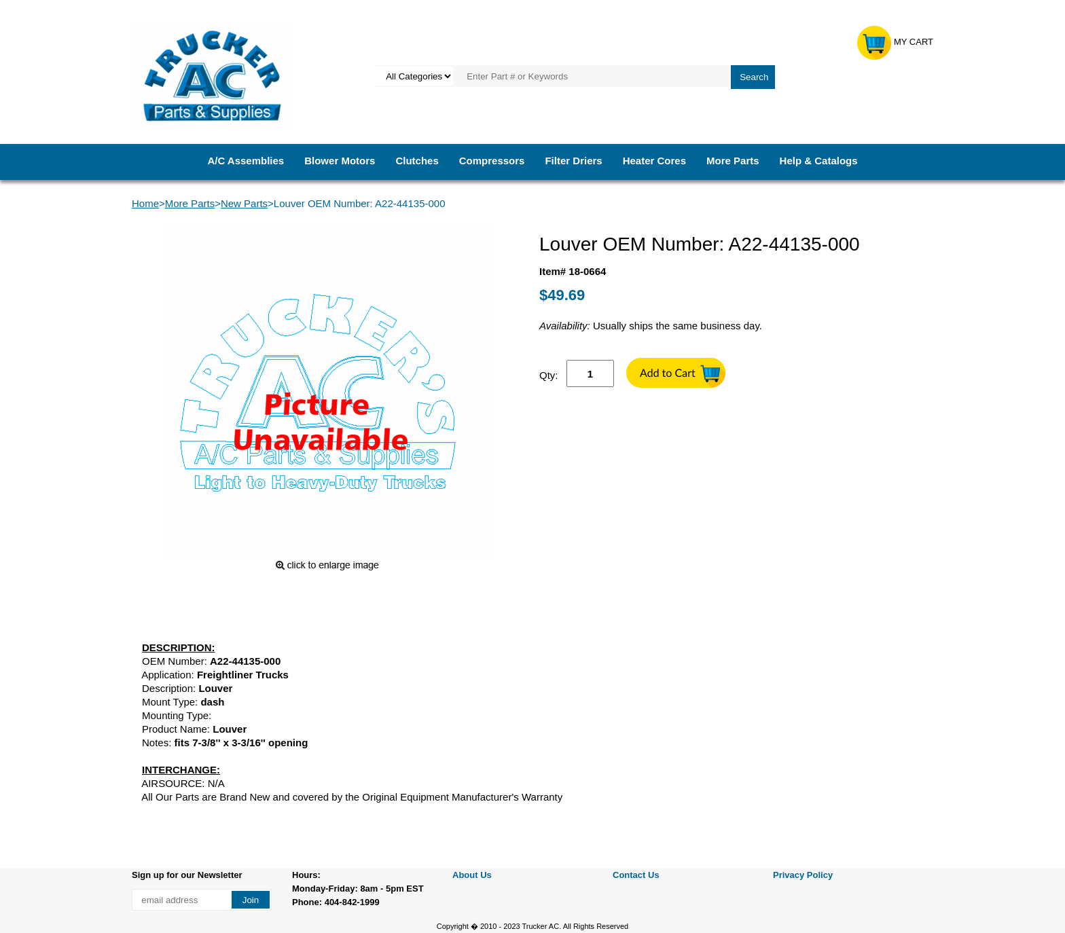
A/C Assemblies (245, 160)
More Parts (732, 160)
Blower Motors (339, 160)
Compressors (492, 160)
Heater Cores (654, 160)
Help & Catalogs (819, 160)
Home (145, 203)
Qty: (548, 375)
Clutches (416, 160)
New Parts (244, 203)
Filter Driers (573, 160)
